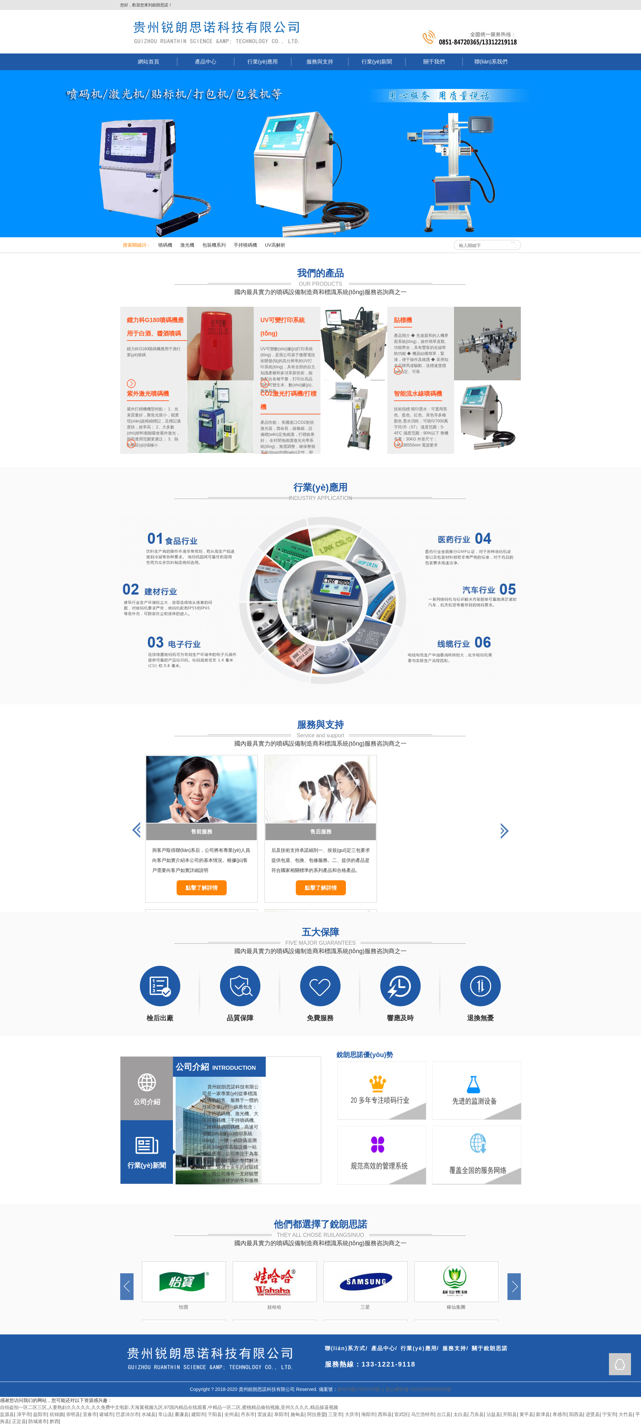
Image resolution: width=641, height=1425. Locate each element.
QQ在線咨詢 (620, 1364)
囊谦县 (182, 1414)
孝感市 (560, 1414)
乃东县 (477, 1414)
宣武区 (401, 1414)
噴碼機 (165, 245)
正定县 (19, 1421)
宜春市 (90, 1414)
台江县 (444, 1414)
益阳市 (40, 1414)
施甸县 (297, 1414)
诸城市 (106, 1414)
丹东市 (248, 1414)
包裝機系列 (214, 245)
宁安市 (609, 1414)
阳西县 (576, 1414)
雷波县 (264, 1414)
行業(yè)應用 (262, 61)
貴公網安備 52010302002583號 (418, 1389)
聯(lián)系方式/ (346, 1348)
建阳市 (198, 1414)
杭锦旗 (57, 1414)
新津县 (543, 1414)
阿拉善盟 (316, 1414)
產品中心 (205, 61)
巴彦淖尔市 (127, 1414)
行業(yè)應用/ (420, 1348)
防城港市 (37, 1421)
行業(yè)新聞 (377, 61)
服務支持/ (455, 1348)
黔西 (54, 1421)
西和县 (385, 1414)
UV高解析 (275, 245)
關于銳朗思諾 (490, 1348)
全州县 (231, 1414)
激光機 (187, 245)
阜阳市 (281, 1414)
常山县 (165, 1414)
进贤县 (593, 1414)
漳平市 (24, 1414)
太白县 (460, 1414)
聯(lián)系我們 (491, 61)
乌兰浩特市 (422, 1414)
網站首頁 (148, 61)
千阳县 (215, 1414)
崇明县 (73, 1414)
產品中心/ (384, 1348)
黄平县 (526, 1414)
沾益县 (493, 1414)
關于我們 (434, 61)
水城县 (149, 1414)
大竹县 (626, 1414)
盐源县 (7, 1414)
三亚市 (335, 1414)
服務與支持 (319, 61)
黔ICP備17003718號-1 (361, 1389)
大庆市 (352, 1414)
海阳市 (368, 1414)
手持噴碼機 (245, 245)
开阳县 (510, 1414)
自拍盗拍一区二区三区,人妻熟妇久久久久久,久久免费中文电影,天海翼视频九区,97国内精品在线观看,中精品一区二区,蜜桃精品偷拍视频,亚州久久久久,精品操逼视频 (169, 1407)
